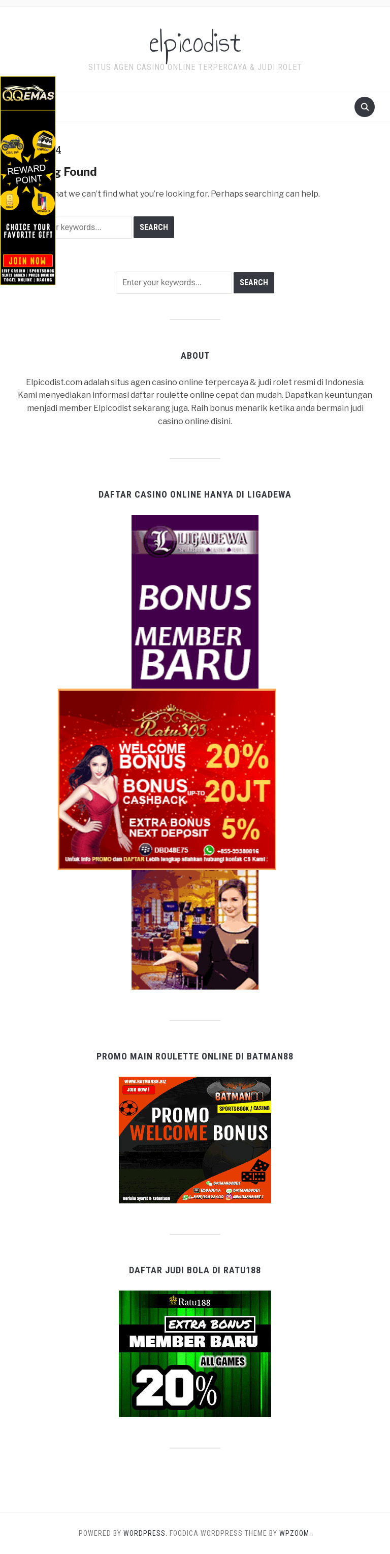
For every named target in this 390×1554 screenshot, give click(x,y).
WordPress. (145, 1533)
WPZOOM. (295, 1533)
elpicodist (195, 42)
